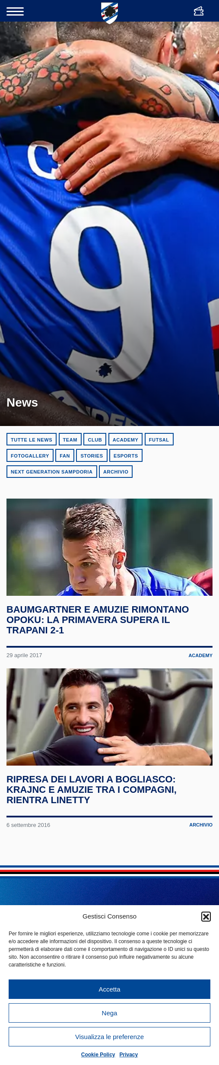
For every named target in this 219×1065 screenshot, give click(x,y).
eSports (126, 455)
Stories (91, 455)
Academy (126, 439)
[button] (206, 916)
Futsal (159, 439)
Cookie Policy (98, 1055)
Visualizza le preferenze (109, 1036)
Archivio (115, 471)
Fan (65, 455)
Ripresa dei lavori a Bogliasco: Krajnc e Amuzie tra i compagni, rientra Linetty (91, 794)
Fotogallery (30, 455)
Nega (109, 1013)
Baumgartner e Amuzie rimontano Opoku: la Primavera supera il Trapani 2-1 (98, 622)
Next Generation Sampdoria (52, 471)
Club (95, 439)
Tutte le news (31, 439)
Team (70, 439)
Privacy (129, 1055)
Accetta (109, 989)
